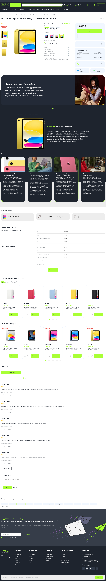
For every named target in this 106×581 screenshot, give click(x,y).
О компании (49, 554)
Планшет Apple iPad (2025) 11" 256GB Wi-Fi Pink (52, 349)
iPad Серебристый (48, 504)
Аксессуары (18, 564)
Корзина (100, 5)
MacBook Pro (64, 564)
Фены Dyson (64, 558)
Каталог (18, 550)
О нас (2, 0)
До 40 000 (85, 504)
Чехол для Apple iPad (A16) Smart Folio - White (9, 308)
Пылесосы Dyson (65, 562)
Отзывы (5, 0)
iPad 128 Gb (13, 504)
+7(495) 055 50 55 (88, 554)
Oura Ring (65, 9)
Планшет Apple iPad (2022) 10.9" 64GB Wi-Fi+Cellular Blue (74, 349)
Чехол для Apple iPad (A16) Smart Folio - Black (93, 308)
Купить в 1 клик (90, 36)
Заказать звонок (65, 5)
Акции (30, 569)
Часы (29, 9)
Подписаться (26, 534)
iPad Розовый (38, 504)
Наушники (36, 9)
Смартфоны (5, 9)
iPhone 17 (63, 554)
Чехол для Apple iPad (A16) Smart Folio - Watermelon (30, 308)
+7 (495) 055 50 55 (66, 4)
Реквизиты (48, 558)
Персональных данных (20, 537)
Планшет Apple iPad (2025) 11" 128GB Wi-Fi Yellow (94, 349)
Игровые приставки (48, 9)
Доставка (10, 0)
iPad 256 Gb (21, 504)
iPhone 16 (63, 556)
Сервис (30, 562)
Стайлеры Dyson (65, 560)
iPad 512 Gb (29, 504)
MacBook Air (64, 566)
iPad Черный (59, 504)
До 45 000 (93, 504)
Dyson (58, 9)
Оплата (13, 0)
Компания (49, 550)
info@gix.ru (87, 556)
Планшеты (22, 9)
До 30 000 (77, 504)
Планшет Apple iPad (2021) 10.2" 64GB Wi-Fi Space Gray (31, 349)
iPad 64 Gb (4, 504)
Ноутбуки (13, 9)
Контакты (18, 0)
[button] (52, 108)
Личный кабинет (33, 554)
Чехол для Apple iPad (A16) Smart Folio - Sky (51, 308)
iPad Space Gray (68, 504)
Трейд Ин (31, 566)
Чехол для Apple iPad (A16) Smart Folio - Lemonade (72, 308)
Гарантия (31, 564)
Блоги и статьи (49, 556)
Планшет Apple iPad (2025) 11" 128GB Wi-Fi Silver (10, 349)
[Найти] (60, 5)
